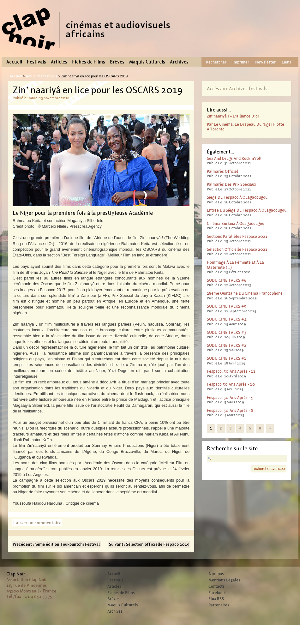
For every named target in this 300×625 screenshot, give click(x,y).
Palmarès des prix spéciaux (231, 184)
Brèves (117, 62)
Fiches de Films (88, 62)
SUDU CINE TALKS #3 (226, 332)
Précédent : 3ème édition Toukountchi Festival (56, 544)
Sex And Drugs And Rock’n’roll (234, 158)
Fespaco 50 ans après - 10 (231, 384)
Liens (286, 62)
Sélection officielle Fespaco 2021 (237, 249)
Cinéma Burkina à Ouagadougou (235, 223)
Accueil (14, 62)
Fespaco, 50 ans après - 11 (231, 371)
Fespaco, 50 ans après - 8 (230, 410)
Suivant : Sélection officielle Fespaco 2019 (149, 544)
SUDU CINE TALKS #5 (226, 306)
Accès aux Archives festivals (237, 89)
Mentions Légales (224, 580)
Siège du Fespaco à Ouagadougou (237, 197)
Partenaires (218, 605)
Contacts (216, 586)
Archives (179, 62)
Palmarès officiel (222, 171)
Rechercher (216, 62)
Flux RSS (216, 598)
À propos (216, 573)
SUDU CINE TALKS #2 (226, 345)
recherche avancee (269, 468)
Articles (59, 62)
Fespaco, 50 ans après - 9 (230, 397)
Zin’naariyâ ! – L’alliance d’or (233, 116)
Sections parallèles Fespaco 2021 (237, 236)
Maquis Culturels (147, 62)
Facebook (217, 592)
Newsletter (265, 62)
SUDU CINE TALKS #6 (226, 280)
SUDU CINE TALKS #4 (227, 319)
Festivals (36, 62)
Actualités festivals (41, 76)
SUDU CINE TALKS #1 (226, 358)
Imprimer (240, 62)
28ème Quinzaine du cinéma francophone (245, 293)
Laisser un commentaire (37, 523)
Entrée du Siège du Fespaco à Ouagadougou (246, 210)
